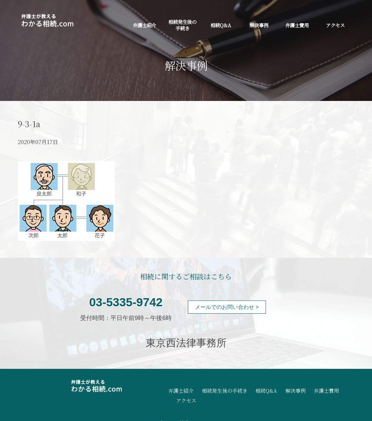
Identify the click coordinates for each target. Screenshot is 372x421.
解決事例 (258, 25)
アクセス (335, 25)
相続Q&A (220, 25)
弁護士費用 (297, 25)
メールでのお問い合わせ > (227, 307)
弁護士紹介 (144, 25)
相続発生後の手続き (182, 25)
